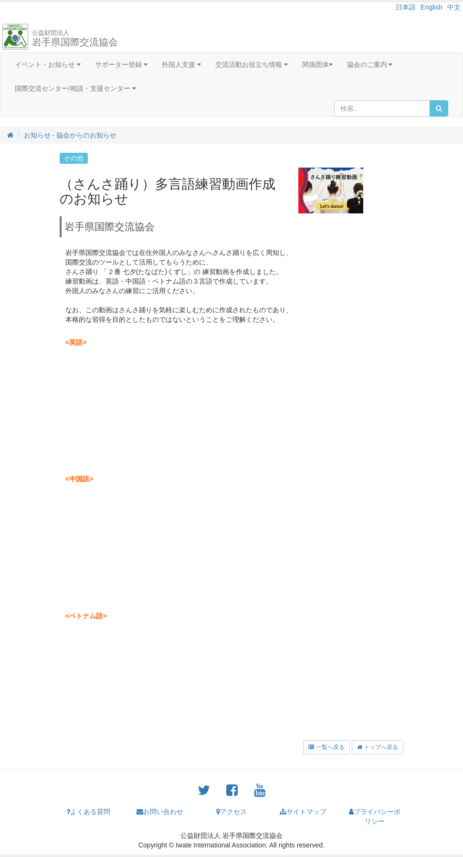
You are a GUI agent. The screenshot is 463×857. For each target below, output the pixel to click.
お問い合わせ (160, 811)
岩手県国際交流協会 (75, 38)
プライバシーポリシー (374, 816)
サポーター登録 (121, 64)
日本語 (406, 7)
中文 (454, 7)
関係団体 (317, 64)
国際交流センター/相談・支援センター (75, 88)
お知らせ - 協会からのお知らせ (70, 135)
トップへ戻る (377, 747)
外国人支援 (181, 64)
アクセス (231, 811)
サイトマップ (303, 811)
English (431, 7)
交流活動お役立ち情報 (251, 64)
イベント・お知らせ (48, 64)
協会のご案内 (370, 64)
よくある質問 (88, 811)
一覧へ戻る (326, 747)
